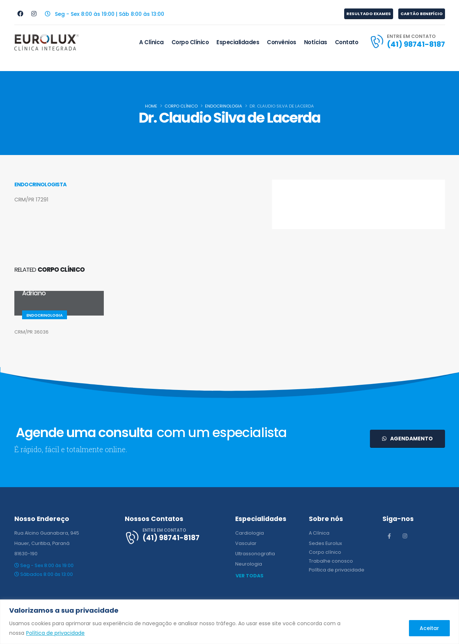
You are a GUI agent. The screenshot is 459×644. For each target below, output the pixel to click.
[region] (229, 621)
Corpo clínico (325, 552)
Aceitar (429, 628)
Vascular (246, 543)
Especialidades (237, 42)
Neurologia (248, 564)
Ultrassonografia (255, 553)
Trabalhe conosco (331, 561)
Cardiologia (249, 533)
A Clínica (151, 42)
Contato (347, 42)
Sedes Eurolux (325, 543)
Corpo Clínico (190, 42)
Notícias (315, 42)
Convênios (281, 42)
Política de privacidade (55, 633)
